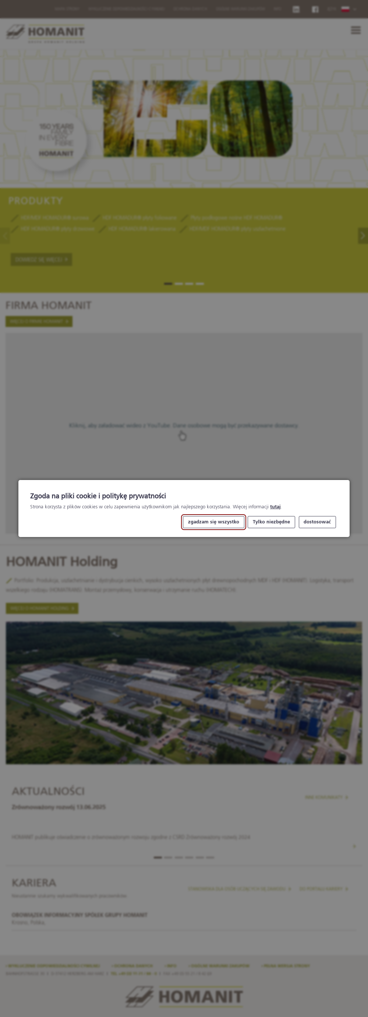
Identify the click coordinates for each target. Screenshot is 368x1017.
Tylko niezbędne (271, 522)
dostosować (317, 522)
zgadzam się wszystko (213, 522)
